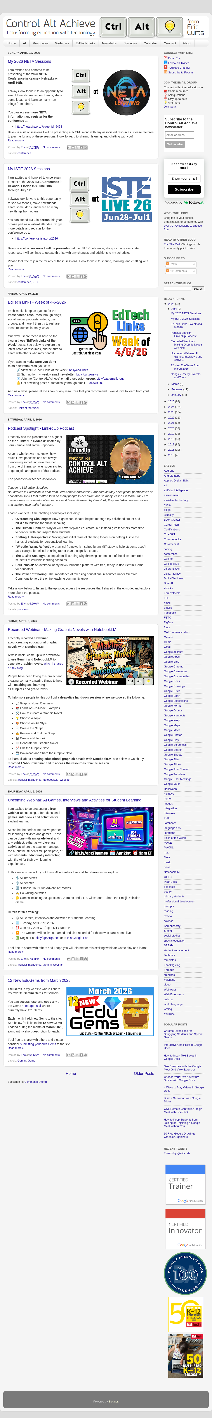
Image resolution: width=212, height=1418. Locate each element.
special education (174, 940)
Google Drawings (174, 686)
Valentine (169, 979)
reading (168, 911)
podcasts (22, 609)
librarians (169, 832)
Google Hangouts (174, 715)
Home (11, 43)
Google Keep (172, 720)
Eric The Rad (172, 244)
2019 (171, 433)
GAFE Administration (176, 632)
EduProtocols (172, 593)
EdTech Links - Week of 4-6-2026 (37, 302)
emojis (168, 607)
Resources (41, 43)
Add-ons (169, 470)
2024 (171, 406)
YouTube (169, 1014)
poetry (168, 891)
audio (167, 505)
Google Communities (177, 676)
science (168, 921)
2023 (171, 412)
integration (170, 808)
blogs (167, 509)
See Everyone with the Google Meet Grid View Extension (182, 1068)
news (167, 867)
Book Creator (172, 519)
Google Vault (172, 783)
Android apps (172, 475)
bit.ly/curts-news (87, 374)
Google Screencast (175, 744)
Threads (169, 969)
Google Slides (172, 764)
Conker (168, 558)
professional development (179, 901)
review (168, 916)
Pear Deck (170, 881)
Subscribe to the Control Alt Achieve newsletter (181, 123)
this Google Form (78, 938)
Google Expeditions (176, 700)
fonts (167, 627)
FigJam (168, 622)
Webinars (62, 43)
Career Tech (171, 524)
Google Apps (172, 656)
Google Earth (172, 695)
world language (173, 1004)
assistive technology (176, 500)
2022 (171, 417)
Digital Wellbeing (174, 578)
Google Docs (172, 681)
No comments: (52, 147)
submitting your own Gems (38, 1044)
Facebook (170, 612)
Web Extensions (174, 994)
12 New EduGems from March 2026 (39, 980)
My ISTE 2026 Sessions (29, 169)
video (167, 984)
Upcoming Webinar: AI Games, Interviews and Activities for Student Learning (74, 800)
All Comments (176, 271)
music (167, 862)
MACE (168, 842)
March (176, 384)
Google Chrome (173, 666)
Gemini (47, 964)
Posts (171, 264)
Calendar (150, 43)
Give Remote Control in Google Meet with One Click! (183, 1110)
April (175, 308)
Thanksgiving (172, 965)
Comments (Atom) (35, 1081)
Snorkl (168, 930)
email (167, 603)
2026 (171, 304)
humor (168, 798)
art (165, 485)
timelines (169, 975)
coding (168, 549)
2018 (171, 439)
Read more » (16, 140)
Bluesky (169, 514)
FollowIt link (95, 383)
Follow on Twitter (178, 63)
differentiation (172, 568)
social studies (172, 935)
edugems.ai (33, 1006)
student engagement (176, 950)
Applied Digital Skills (176, 480)
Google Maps (172, 725)
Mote (167, 857)
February (177, 389)
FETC (167, 617)
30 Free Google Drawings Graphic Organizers (179, 1135)
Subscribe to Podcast (181, 72)
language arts (172, 828)
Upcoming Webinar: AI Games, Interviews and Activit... (186, 356)
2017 (171, 444)
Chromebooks (172, 539)
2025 (171, 401)
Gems (31, 1060)
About (187, 43)
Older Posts (144, 1073)
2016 (171, 449)
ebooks (168, 588)
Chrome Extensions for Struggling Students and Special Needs (183, 1034)
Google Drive (172, 691)
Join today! (170, 106)
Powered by (184, 202)
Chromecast (171, 544)
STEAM (168, 945)
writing (168, 1009)
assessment (171, 495)
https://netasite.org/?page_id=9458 (39, 126)
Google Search (173, 749)
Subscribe (184, 189)
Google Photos (173, 735)
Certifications (172, 529)
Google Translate (174, 774)
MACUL (169, 847)
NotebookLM (50, 779)
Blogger (113, 1401)
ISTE (36, 282)
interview (169, 813)
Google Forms (172, 705)
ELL (166, 598)
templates (170, 960)
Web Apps (170, 989)
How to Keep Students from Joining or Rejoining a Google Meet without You (182, 1123)
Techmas (169, 955)
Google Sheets (173, 754)
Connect (170, 43)
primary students (174, 896)
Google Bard (171, 661)
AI (24, 43)
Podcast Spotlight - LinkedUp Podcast (41, 428)
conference (24, 153)
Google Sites (172, 759)
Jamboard (170, 823)
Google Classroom (175, 671)
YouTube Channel (179, 67)
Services (130, 43)
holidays (169, 793)
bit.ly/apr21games (47, 938)
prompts (169, 906)
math (167, 852)
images (168, 803)
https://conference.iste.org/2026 (37, 238)
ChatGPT (170, 534)
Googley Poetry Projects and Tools (185, 376)
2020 (171, 428)
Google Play (171, 740)
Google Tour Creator (176, 769)
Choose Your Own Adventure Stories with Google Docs (181, 1079)
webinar (65, 779)
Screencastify (172, 926)
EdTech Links (85, 43)
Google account (173, 651)
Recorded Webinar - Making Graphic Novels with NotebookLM (62, 629)
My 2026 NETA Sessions (29, 61)
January (177, 394)
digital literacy (172, 573)
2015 (171, 455)
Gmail (167, 646)
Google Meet (172, 730)
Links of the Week (28, 408)
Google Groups (173, 710)
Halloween (170, 789)
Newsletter (110, 43)
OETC (168, 877)
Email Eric (174, 58)
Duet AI (168, 583)
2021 (171, 422)
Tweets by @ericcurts (177, 1153)
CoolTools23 (171, 563)
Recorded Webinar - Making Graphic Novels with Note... (186, 344)
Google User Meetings (177, 779)
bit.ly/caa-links (78, 370)
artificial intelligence (29, 779)
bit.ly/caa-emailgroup (111, 378)
